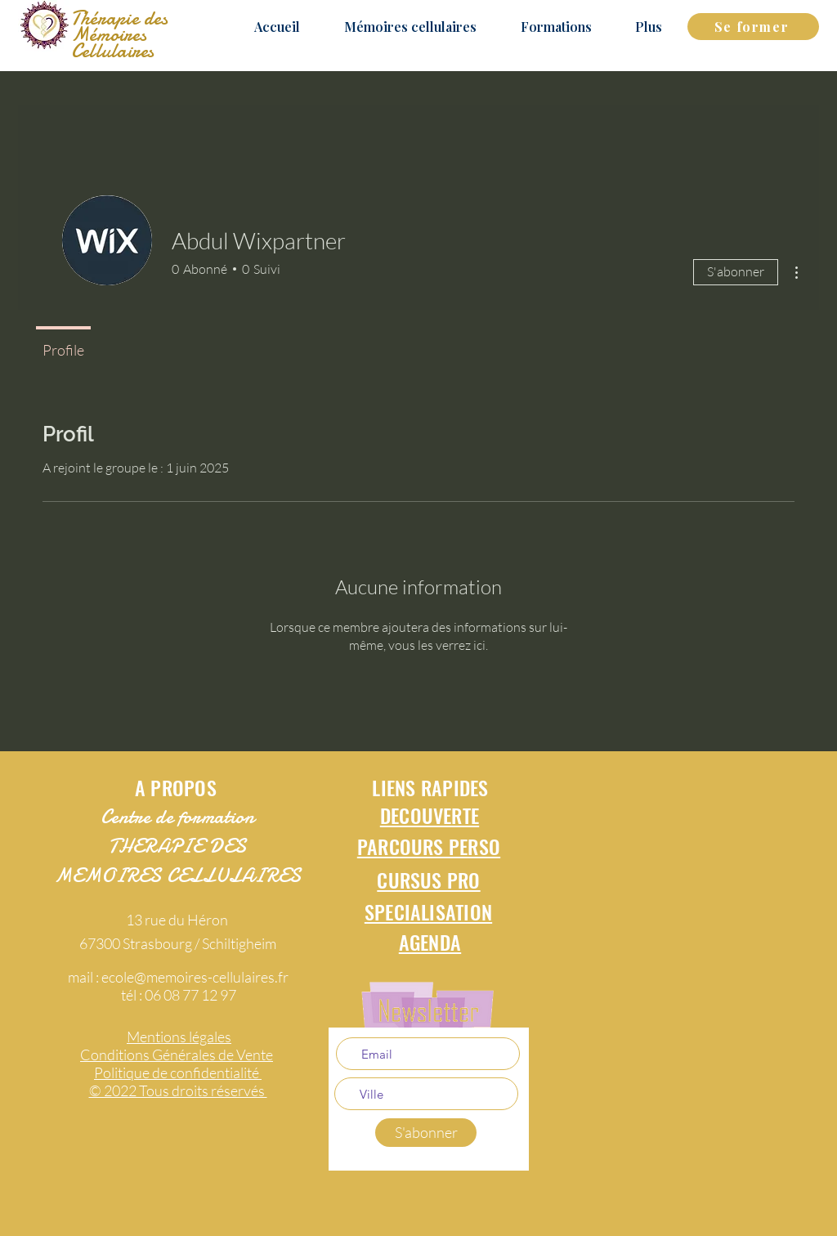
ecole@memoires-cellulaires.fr (195, 977)
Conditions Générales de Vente (176, 1055)
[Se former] (753, 26)
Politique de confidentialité (178, 1073)
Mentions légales (179, 1037)
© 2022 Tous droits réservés (178, 1090)
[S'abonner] (426, 1132)
